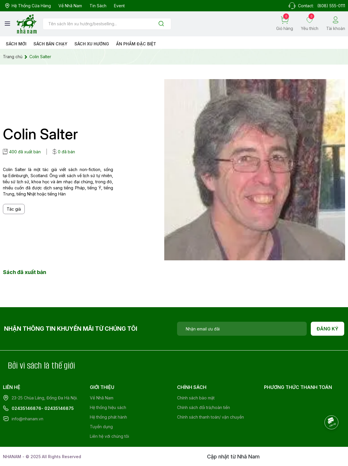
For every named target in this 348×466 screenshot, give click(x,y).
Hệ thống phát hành (108, 417)
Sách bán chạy (50, 43)
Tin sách (98, 5)
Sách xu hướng (91, 43)
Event (119, 5)
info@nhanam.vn (27, 418)
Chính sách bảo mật (196, 397)
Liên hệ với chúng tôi (109, 436)
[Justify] (161, 24)
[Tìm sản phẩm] (107, 24)
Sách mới (16, 43)
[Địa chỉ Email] (242, 329)
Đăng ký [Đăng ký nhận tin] (327, 329)
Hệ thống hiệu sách (108, 407)
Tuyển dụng (101, 426)
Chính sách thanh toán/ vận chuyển (210, 417)
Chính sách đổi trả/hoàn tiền (203, 407)
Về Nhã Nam (70, 5)
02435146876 (26, 408)
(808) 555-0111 (331, 5)
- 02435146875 (57, 408)
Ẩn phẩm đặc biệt (136, 43)
